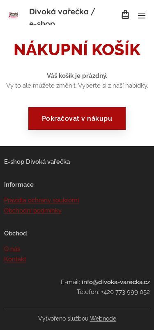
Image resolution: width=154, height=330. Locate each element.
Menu (141, 15)
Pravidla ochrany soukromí (41, 200)
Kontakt (15, 259)
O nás (12, 249)
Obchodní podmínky (33, 210)
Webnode (103, 318)
